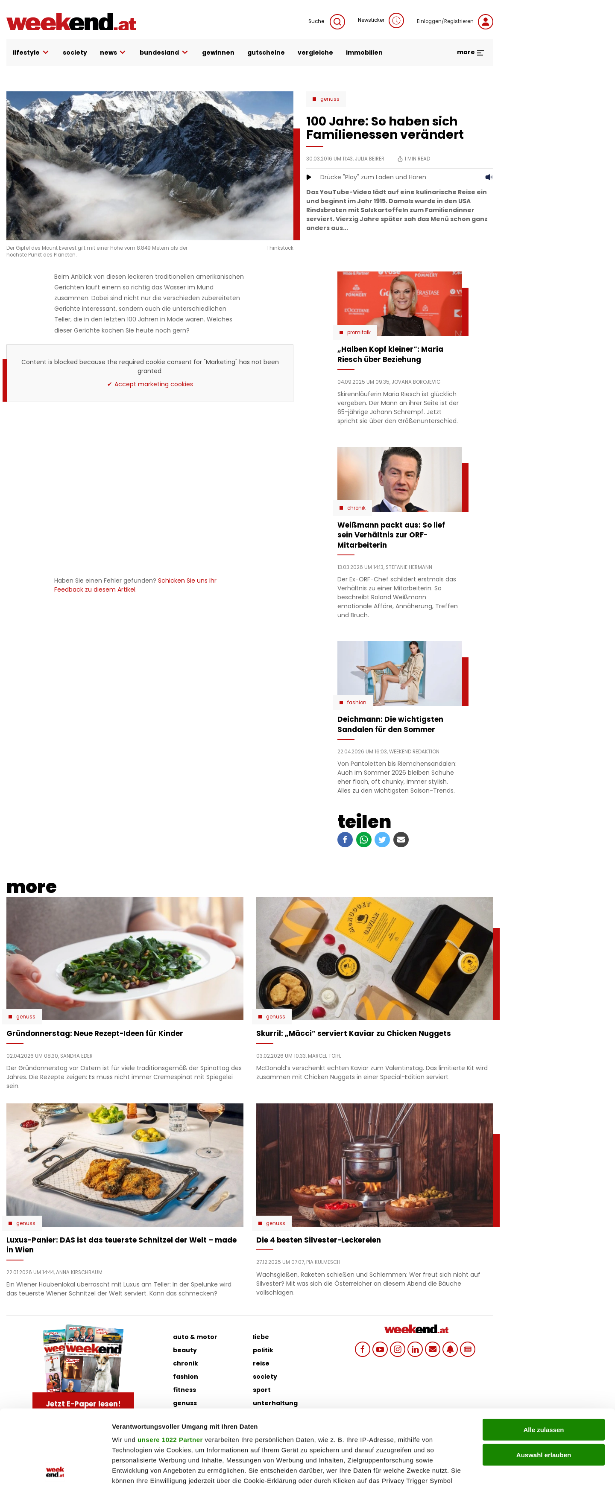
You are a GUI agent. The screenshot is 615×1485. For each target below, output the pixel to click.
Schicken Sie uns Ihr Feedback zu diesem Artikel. (135, 585)
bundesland (164, 52)
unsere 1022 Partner (170, 1363)
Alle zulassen (543, 1353)
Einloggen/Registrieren (455, 21)
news (113, 52)
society (75, 52)
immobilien (364, 52)
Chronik (356, 508)
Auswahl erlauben (543, 1378)
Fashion (356, 702)
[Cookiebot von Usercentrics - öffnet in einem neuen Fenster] (55, 1468)
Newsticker (381, 20)
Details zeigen (454, 1468)
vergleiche (315, 52)
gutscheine (266, 52)
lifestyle (31, 52)
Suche (326, 21)
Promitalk (359, 332)
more (471, 52)
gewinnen (218, 52)
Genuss (330, 99)
